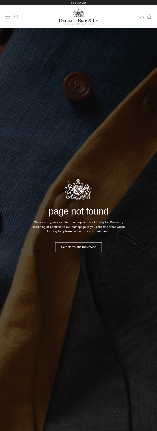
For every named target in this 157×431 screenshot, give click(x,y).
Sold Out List (78, 2)
